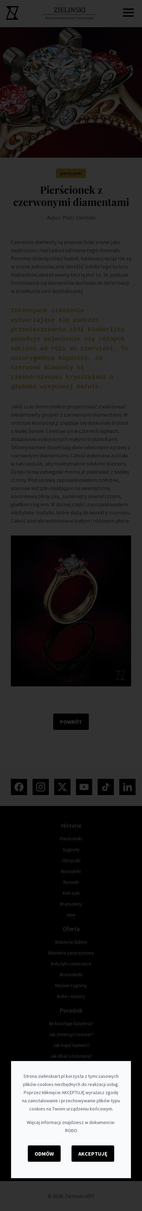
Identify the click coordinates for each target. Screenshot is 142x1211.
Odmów (44, 1153)
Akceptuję (92, 1153)
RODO (71, 1130)
